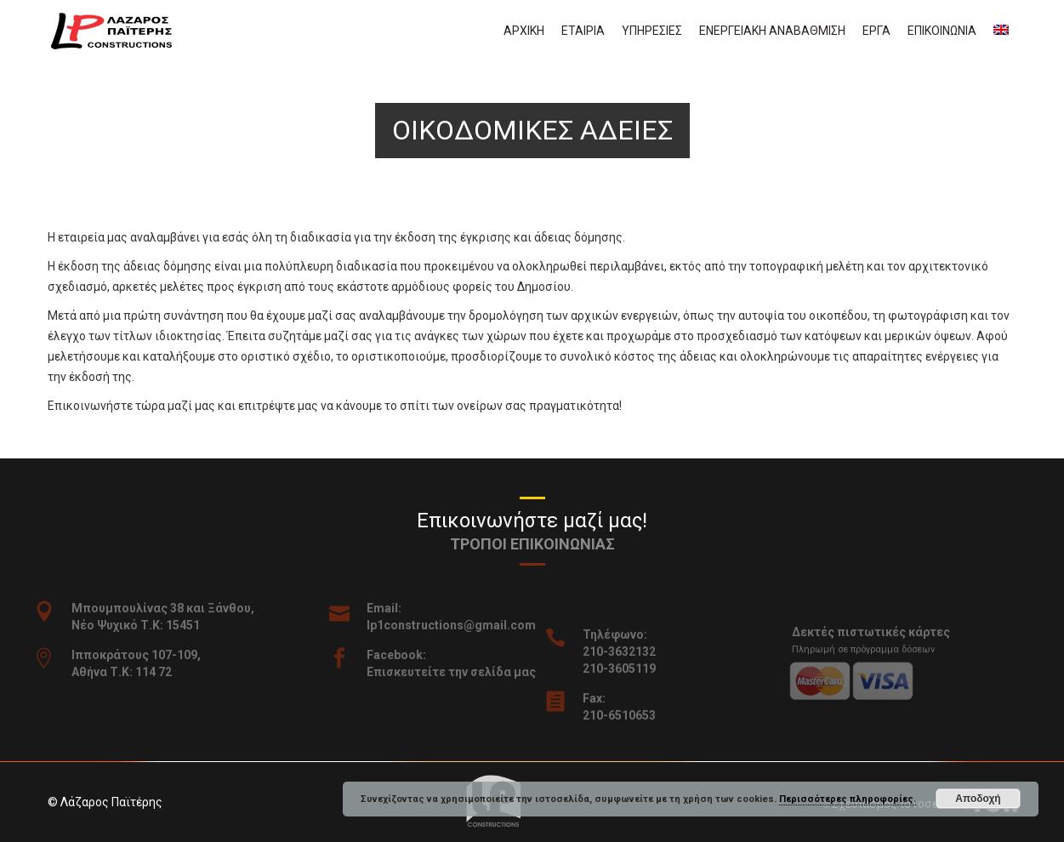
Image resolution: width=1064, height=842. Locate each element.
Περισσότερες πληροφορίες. (847, 799)
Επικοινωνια (942, 30)
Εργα (876, 30)
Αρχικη (524, 30)
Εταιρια (583, 30)
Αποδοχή (977, 799)
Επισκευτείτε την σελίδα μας (463, 672)
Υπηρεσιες (652, 30)
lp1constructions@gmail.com (463, 625)
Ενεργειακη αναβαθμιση (772, 30)
